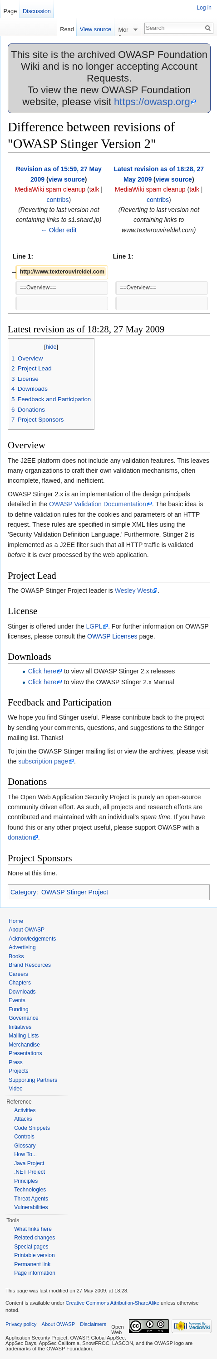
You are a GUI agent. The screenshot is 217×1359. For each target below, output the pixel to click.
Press (16, 1062)
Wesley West (133, 590)
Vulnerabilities (31, 1207)
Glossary (24, 1146)
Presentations (25, 1053)
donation (20, 837)
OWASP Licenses (112, 636)
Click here (42, 671)
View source (95, 29)
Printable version (34, 1255)
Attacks (23, 1119)
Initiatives (20, 1027)
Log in (204, 8)
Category (23, 892)
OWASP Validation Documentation (97, 504)
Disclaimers (93, 1324)
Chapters (20, 983)
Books (16, 956)
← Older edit (59, 230)
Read (67, 29)
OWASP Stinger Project (74, 892)
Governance (23, 1018)
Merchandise (24, 1045)
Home (16, 921)
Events (17, 1000)
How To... (25, 1154)
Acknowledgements (32, 939)
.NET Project (29, 1172)
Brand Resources (30, 965)
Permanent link (32, 1264)
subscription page (43, 761)
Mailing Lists (24, 1035)
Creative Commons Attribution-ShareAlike (112, 1303)
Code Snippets (32, 1128)
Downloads (22, 992)
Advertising (22, 947)
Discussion (37, 11)
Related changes (34, 1237)
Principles (26, 1181)
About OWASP (26, 930)
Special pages (31, 1247)
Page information (34, 1273)
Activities (24, 1110)
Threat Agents (31, 1199)
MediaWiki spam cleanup (50, 189)
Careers (18, 974)
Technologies (30, 1189)
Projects (18, 1071)
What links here (33, 1229)
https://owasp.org (152, 101)
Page (10, 11)
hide (51, 347)
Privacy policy (20, 1324)
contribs (57, 199)
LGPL (94, 626)
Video (15, 1088)
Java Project (29, 1163)
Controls (24, 1136)
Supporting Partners (33, 1080)
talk (94, 189)
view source (67, 179)
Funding (18, 1009)
